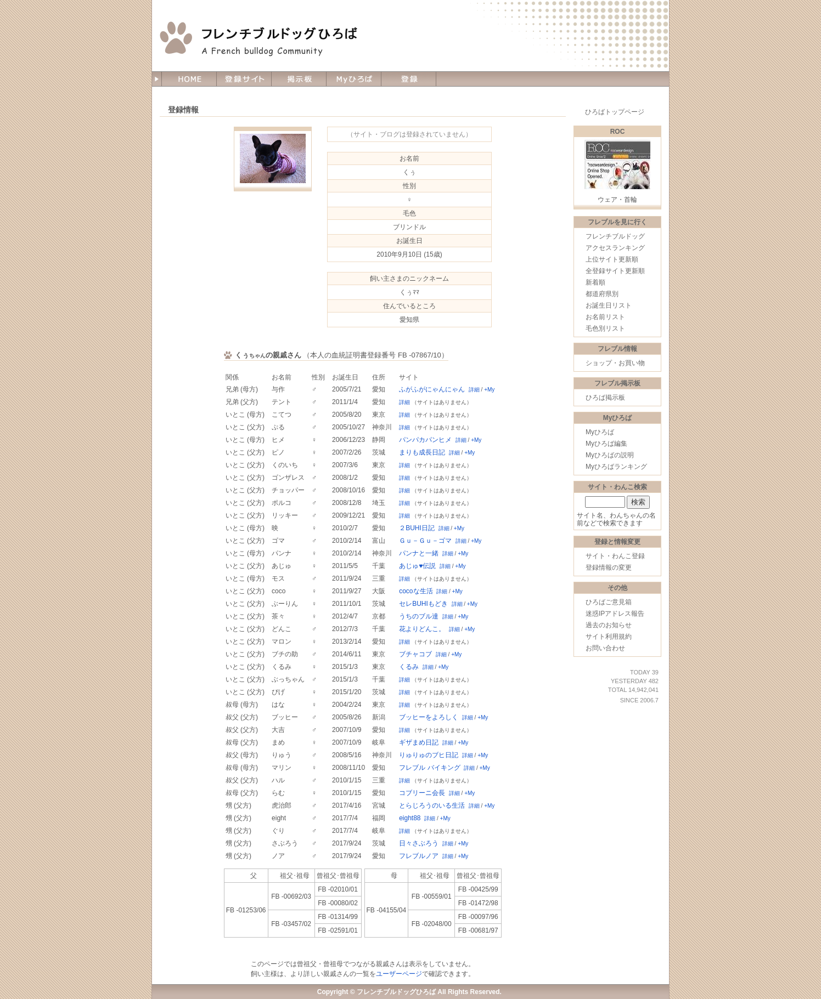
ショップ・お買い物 (615, 363)
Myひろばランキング (616, 466)
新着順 (595, 282)
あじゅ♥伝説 (417, 566)
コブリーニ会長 (422, 793)
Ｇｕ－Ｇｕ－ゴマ (425, 540)
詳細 (474, 390)
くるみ (409, 667)
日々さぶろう (418, 843)
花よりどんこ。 (422, 629)
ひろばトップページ (614, 112)
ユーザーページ (399, 974)
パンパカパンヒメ (425, 440)
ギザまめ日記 (418, 742)
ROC (617, 131)
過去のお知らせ (609, 625)
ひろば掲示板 (605, 397)
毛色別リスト (605, 328)
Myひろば (600, 432)
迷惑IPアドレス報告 (615, 613)
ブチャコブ (415, 654)
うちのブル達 (418, 616)
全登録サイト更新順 (615, 271)
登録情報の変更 (609, 567)
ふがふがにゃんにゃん (432, 389)
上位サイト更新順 (612, 259)
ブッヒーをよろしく (428, 717)
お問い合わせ (605, 648)
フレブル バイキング (429, 767)
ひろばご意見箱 (609, 602)
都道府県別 (602, 294)
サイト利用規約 (609, 636)
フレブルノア (418, 856)
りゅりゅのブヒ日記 (428, 755)
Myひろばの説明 (610, 455)
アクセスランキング (615, 248)
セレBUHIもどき (423, 604)
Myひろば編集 (606, 443)
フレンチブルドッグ (615, 236)
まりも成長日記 (422, 452)
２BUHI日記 (417, 528)
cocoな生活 (415, 591)
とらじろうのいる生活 (432, 805)
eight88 (409, 818)
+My (489, 390)
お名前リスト (605, 317)
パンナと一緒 (418, 553)
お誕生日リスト (609, 305)
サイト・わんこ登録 (615, 556)
